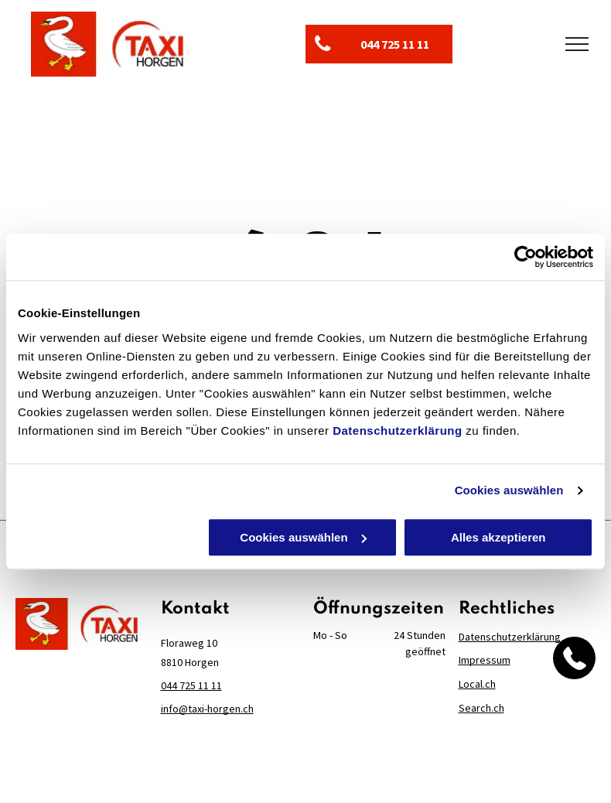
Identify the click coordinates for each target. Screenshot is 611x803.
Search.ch (481, 708)
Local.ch (477, 684)
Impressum (484, 660)
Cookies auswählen (509, 490)
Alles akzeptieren (498, 537)
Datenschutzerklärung (398, 430)
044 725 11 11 (191, 685)
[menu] (577, 44)
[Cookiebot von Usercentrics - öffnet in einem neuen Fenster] (525, 256)
